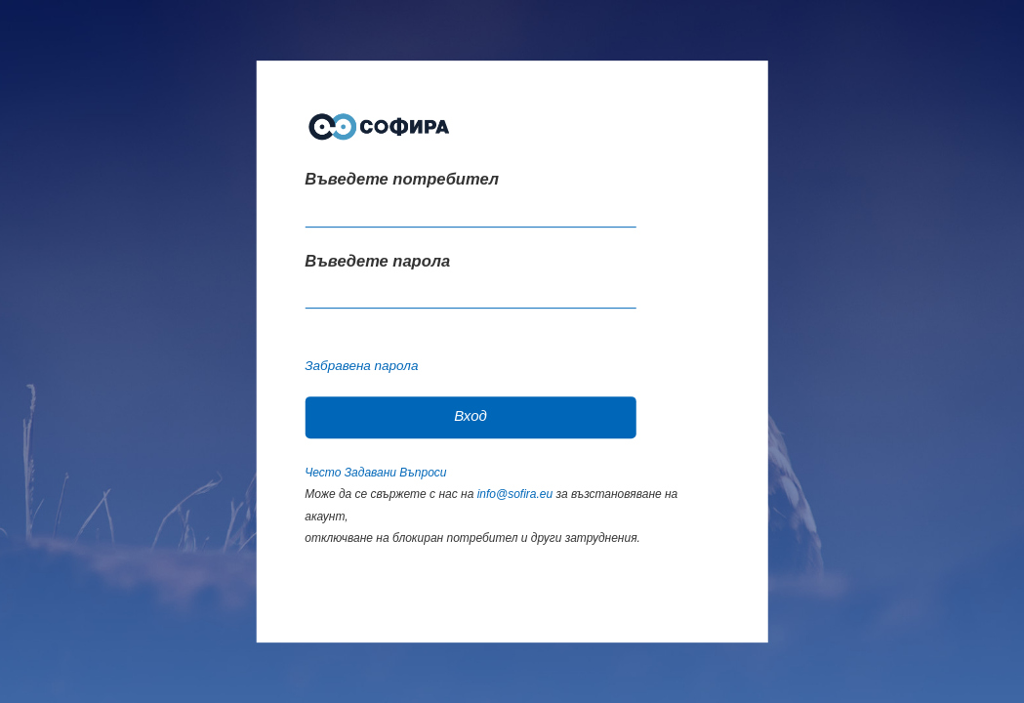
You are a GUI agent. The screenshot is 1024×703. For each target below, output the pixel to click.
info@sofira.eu (515, 494)
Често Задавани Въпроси (375, 472)
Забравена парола (361, 365)
